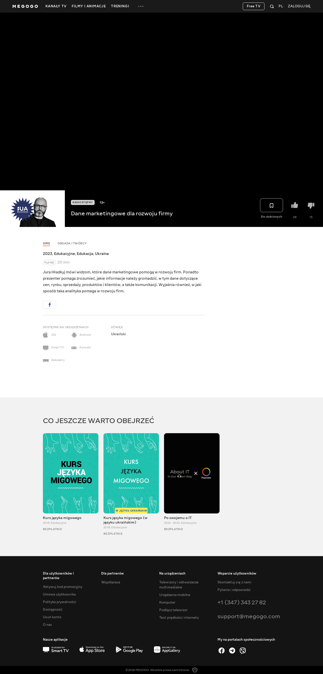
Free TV (254, 6)
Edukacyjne (64, 253)
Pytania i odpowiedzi (234, 590)
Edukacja (85, 253)
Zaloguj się (299, 6)
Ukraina (102, 253)
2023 (47, 253)
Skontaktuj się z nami (234, 582)
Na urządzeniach (172, 573)
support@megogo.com (249, 616)
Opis (46, 243)
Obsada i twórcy (72, 243)
